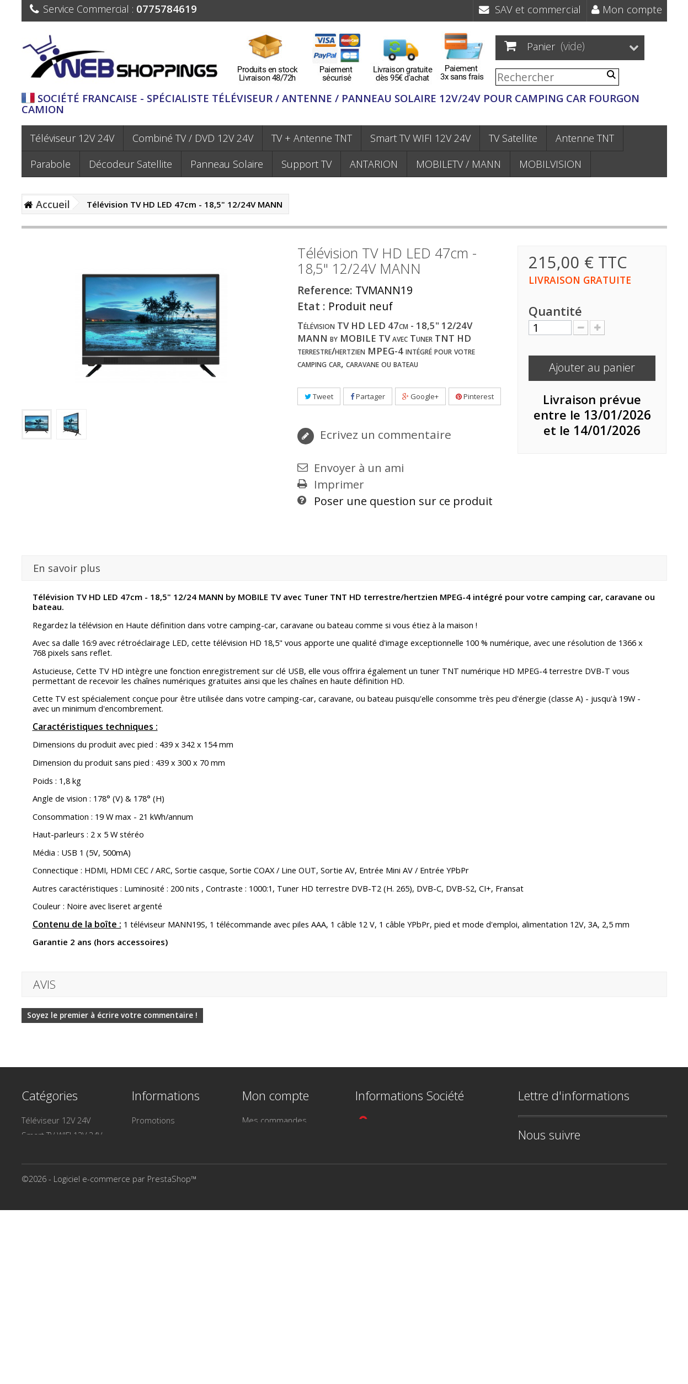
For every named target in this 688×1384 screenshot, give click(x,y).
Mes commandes (274, 1120)
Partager (367, 396)
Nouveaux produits (167, 1135)
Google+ (420, 396)
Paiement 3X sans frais (174, 1234)
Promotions (153, 1120)
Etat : (311, 306)
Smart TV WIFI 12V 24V (420, 138)
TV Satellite (513, 138)
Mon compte (626, 9)
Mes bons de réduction (285, 1190)
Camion (35, 1269)
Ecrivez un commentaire (384, 434)
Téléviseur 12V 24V (72, 138)
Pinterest (475, 396)
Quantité (555, 311)
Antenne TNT (585, 138)
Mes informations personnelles (274, 1170)
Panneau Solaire (226, 164)
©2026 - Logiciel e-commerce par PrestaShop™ (109, 1352)
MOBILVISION (550, 164)
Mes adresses (269, 1149)
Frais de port (156, 1220)
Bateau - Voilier (49, 1254)
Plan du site (153, 1249)
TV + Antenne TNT (311, 138)
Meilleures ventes (165, 1149)
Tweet (319, 396)
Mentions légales (163, 1179)
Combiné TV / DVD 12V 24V (192, 138)
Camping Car (45, 1239)
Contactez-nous (161, 1164)
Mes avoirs (262, 1135)
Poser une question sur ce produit (403, 501)
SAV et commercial (530, 9)
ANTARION (374, 164)
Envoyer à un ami (359, 468)
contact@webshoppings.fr (410, 1160)
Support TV (306, 164)
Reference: (325, 290)
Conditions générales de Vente (177, 1200)
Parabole (50, 164)
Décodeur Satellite (130, 164)
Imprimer (339, 485)
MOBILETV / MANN (458, 164)
